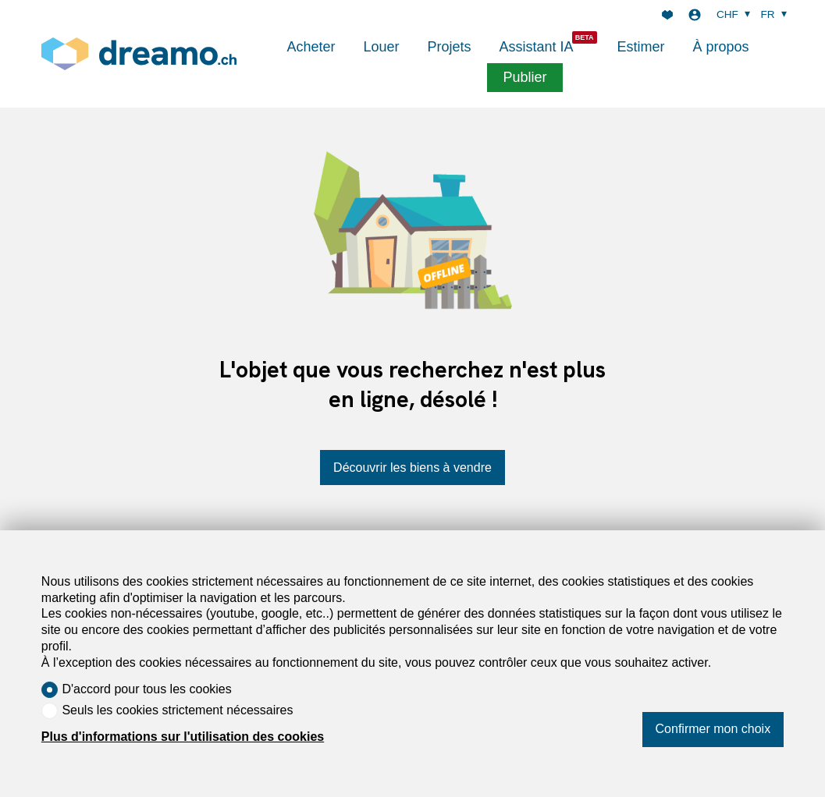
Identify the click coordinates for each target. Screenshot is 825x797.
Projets (449, 47)
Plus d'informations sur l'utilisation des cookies (182, 736)
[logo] (138, 53)
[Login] (695, 15)
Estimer (641, 47)
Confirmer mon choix (713, 728)
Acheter (310, 47)
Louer (381, 47)
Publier (524, 77)
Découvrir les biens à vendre (412, 467)
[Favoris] (667, 15)
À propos (721, 47)
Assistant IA (537, 47)
